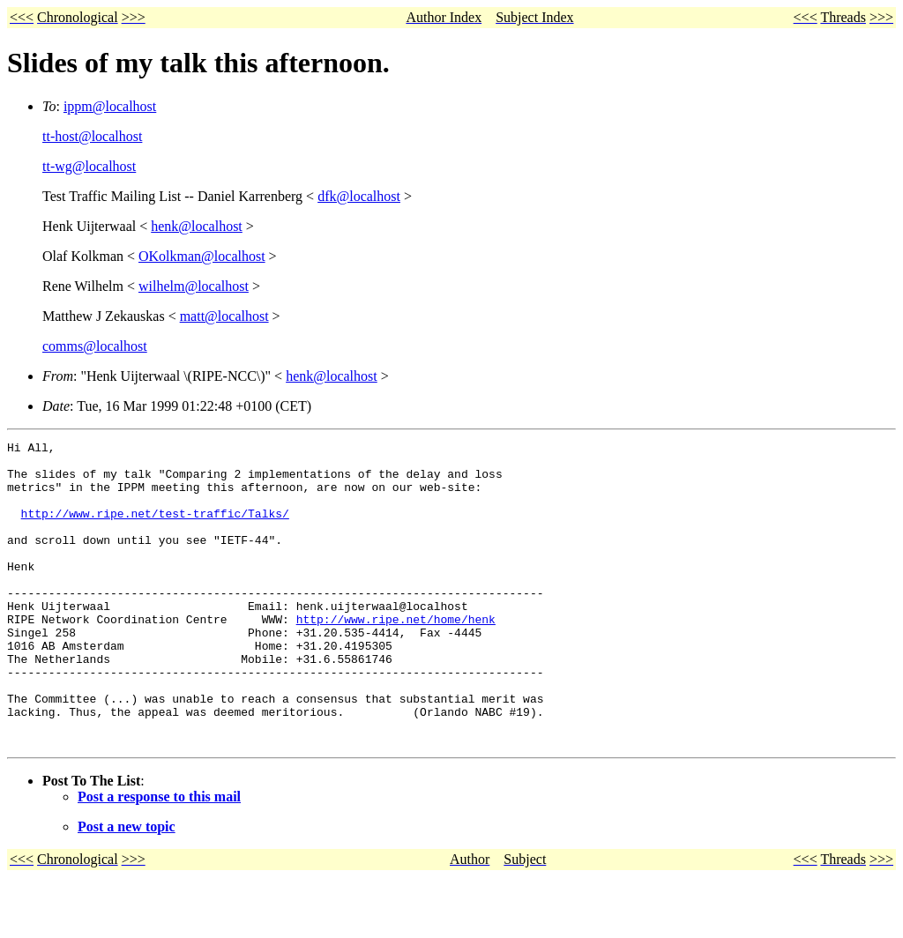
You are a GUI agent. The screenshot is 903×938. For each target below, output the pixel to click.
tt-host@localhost (92, 136)
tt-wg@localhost (89, 166)
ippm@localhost (109, 106)
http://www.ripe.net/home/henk (396, 656)
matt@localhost (224, 316)
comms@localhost (94, 346)
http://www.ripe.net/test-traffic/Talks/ (155, 529)
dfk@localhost (358, 196)
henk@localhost (197, 226)
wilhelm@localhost (193, 286)
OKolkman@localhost (201, 256)
